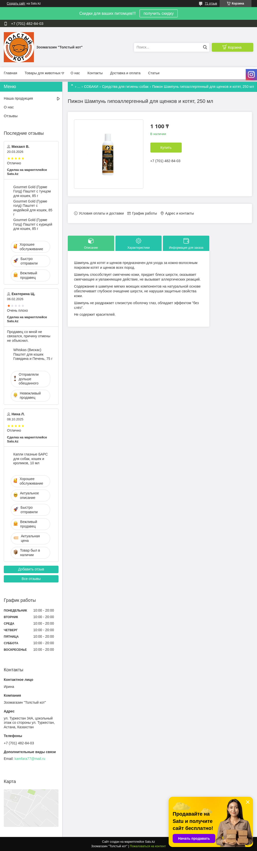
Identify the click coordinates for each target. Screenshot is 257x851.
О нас (75, 73)
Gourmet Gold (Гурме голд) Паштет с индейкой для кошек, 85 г (32, 208)
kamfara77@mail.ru (30, 759)
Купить (165, 148)
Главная (10, 73)
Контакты (95, 73)
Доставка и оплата (125, 73)
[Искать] (205, 47)
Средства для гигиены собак (125, 87)
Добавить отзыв (31, 569)
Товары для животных (42, 73)
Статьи (153, 73)
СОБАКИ (91, 87)
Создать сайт (16, 3)
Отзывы (11, 116)
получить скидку (159, 13)
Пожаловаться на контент (148, 846)
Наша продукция (18, 98)
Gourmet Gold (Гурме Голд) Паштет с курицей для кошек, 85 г (32, 224)
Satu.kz (150, 841)
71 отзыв (211, 3)
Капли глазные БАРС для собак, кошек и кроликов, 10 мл (30, 458)
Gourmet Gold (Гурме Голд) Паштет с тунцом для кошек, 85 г (32, 191)
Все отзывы (31, 579)
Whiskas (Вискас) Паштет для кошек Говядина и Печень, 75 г (32, 354)
